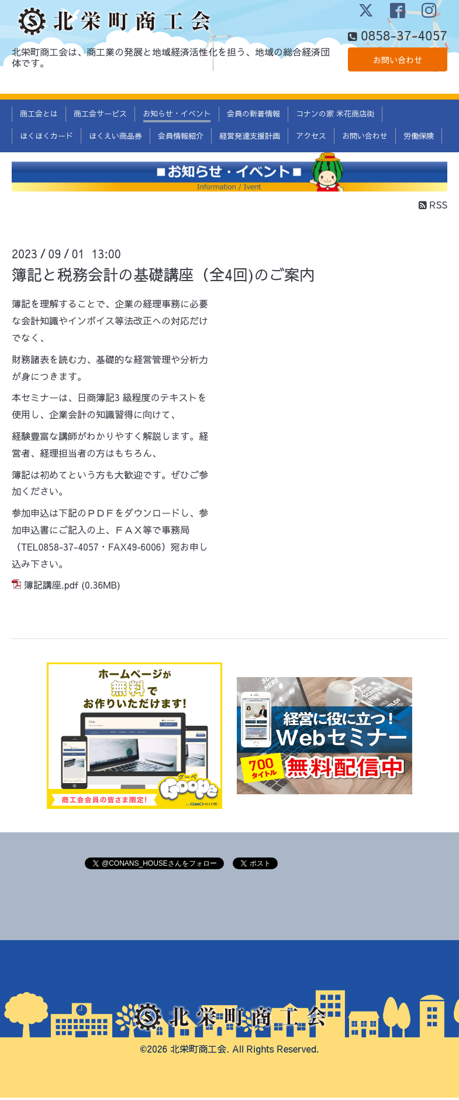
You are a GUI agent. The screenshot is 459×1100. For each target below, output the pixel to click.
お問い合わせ (398, 82)
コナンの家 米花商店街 (335, 116)
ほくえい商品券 (115, 137)
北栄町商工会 (198, 1050)
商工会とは (39, 116)
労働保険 (418, 137)
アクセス (311, 137)
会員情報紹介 (180, 137)
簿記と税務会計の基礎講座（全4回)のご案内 (163, 276)
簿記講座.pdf (51, 586)
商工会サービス (100, 116)
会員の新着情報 (253, 116)
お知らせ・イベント (177, 116)
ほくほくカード (46, 137)
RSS (433, 206)
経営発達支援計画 (249, 137)
